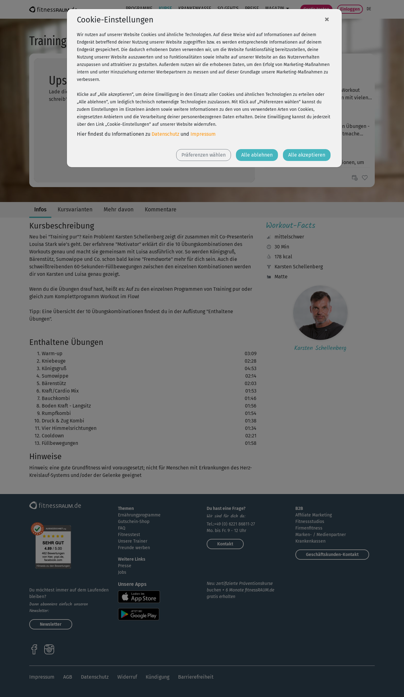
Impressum (203, 134)
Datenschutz (165, 134)
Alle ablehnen (257, 155)
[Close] (327, 19)
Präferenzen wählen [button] (203, 155)
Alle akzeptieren (306, 155)
